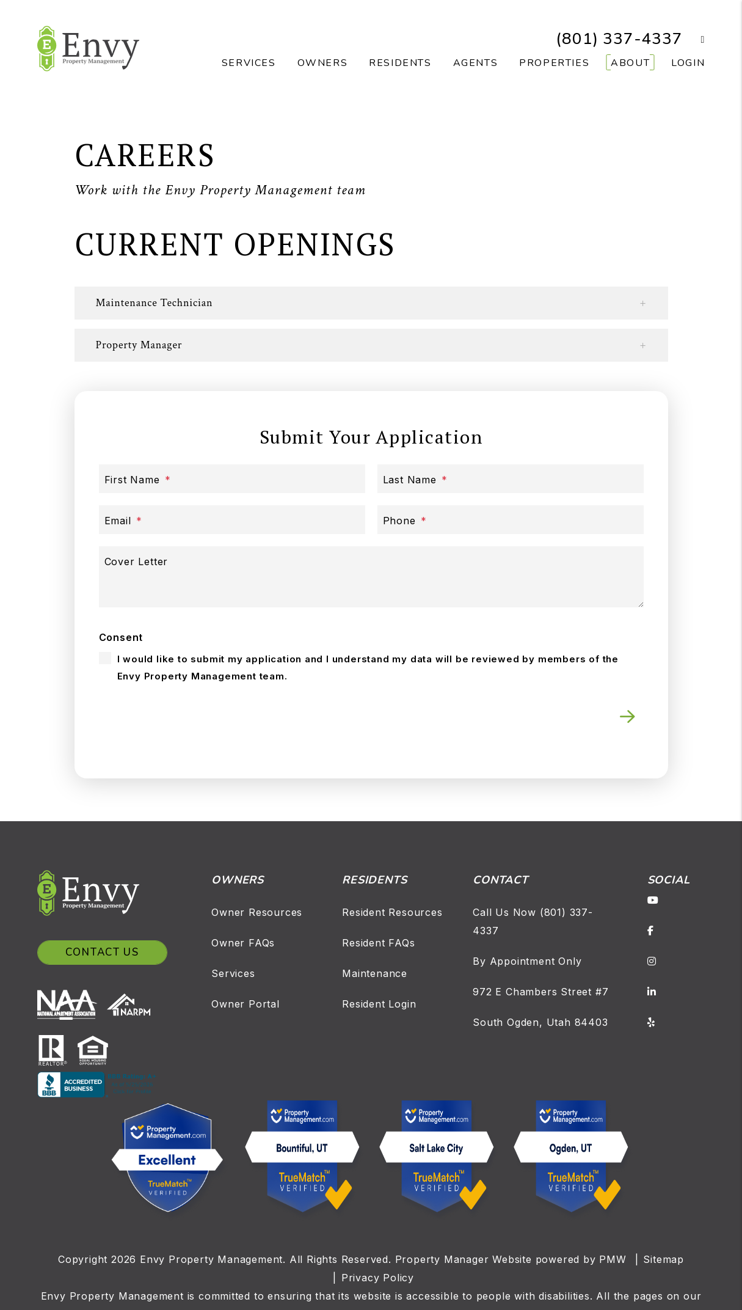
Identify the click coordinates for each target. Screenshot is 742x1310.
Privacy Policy (377, 1278)
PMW (612, 1259)
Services (233, 973)
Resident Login (379, 1004)
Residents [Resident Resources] (400, 63)
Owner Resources (256, 912)
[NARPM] (131, 1004)
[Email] (232, 519)
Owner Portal (245, 1004)
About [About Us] (630, 63)
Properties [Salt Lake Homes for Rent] (554, 63)
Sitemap (663, 1259)
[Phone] (510, 519)
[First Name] (232, 478)
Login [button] (688, 63)
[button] (694, 40)
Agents (475, 63)
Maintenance (374, 973)
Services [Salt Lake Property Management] (249, 63)
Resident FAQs (378, 943)
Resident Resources (392, 912)
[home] (88, 47)
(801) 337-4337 (619, 38)
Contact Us (102, 952)
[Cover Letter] (371, 576)
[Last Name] (510, 478)
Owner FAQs (243, 943)
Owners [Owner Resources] (322, 63)
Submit (627, 716)
